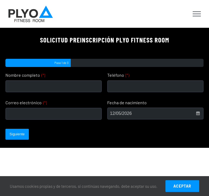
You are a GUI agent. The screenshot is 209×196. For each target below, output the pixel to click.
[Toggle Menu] (196, 13)
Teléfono (118, 75)
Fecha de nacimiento (127, 102)
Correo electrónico (26, 102)
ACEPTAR (182, 186)
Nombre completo (25, 75)
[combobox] (155, 114)
